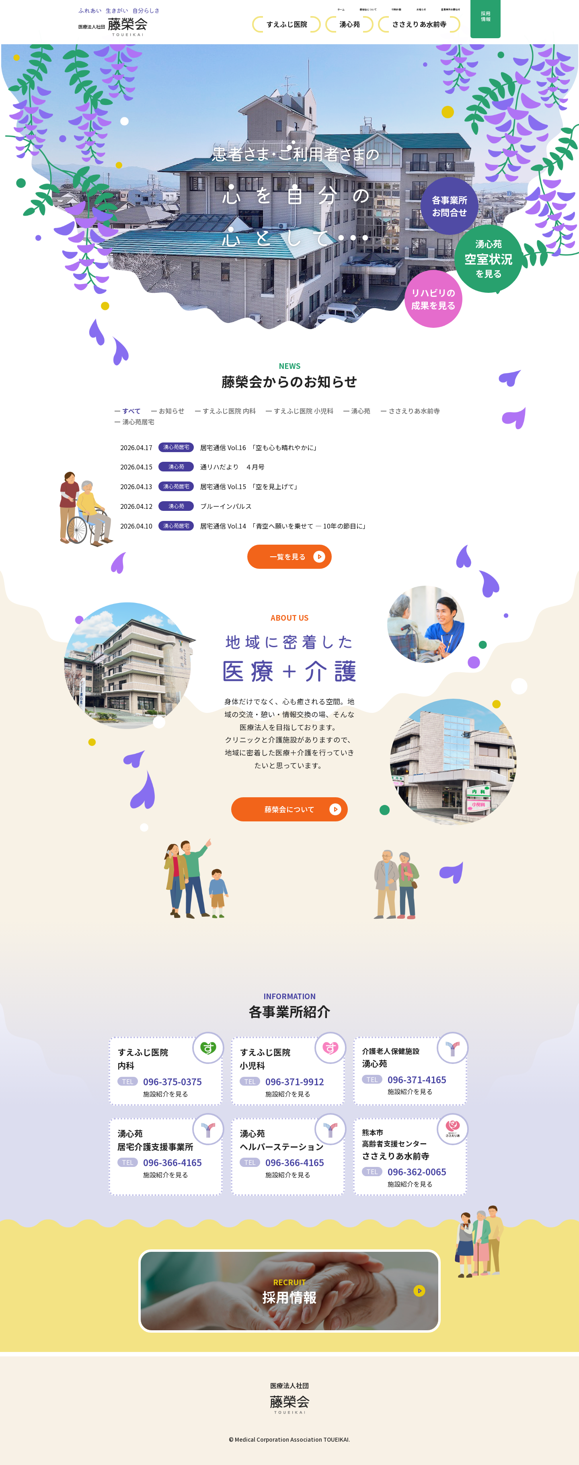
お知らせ (385, 11)
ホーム (252, 11)
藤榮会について (298, 11)
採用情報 (486, 23)
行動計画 (346, 11)
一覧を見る (288, 556)
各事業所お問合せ (436, 11)
